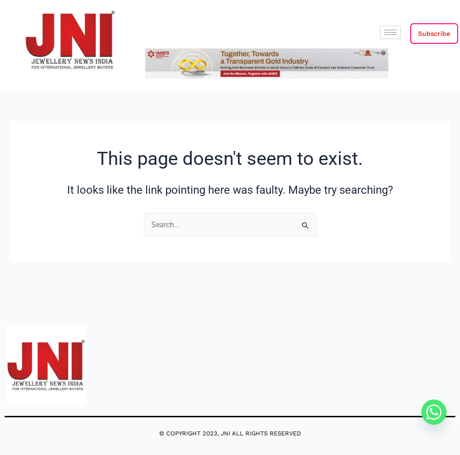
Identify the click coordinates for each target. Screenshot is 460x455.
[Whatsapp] (433, 412)
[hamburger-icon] (390, 32)
